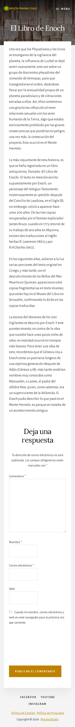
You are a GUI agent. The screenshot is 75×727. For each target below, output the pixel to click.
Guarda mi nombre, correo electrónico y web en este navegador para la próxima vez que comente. (36, 617)
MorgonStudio (50, 719)
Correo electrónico (21, 565)
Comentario (17, 476)
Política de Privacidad (50, 713)
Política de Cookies (23, 713)
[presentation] (25, 647)
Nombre (15, 542)
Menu (65, 9)
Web (12, 588)
